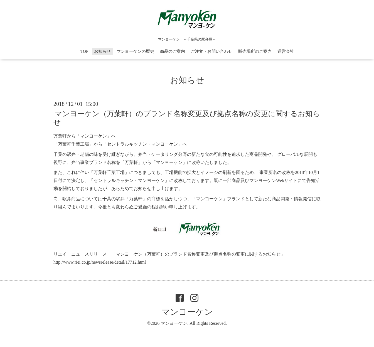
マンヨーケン (187, 311)
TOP (84, 51)
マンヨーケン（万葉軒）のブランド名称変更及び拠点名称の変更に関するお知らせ (186, 118)
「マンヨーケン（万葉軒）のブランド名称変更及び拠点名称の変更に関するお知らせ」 (198, 254)
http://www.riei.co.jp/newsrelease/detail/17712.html (99, 262)
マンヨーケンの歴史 (135, 51)
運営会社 (285, 51)
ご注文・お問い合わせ (211, 51)
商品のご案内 (172, 51)
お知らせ (102, 51)
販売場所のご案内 (255, 51)
